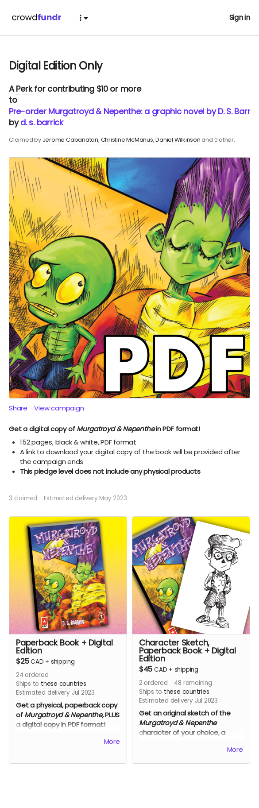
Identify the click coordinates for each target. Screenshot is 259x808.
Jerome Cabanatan (70, 139)
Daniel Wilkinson (177, 139)
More (112, 741)
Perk (24, 88)
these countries (63, 684)
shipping (63, 661)
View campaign (59, 408)
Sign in (239, 17)
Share (18, 408)
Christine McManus (127, 139)
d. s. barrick (41, 122)
